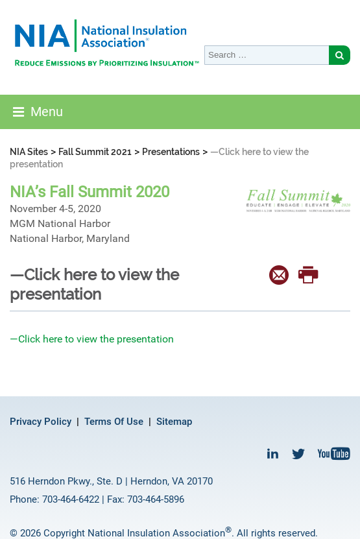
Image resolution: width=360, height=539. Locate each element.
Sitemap (174, 421)
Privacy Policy (40, 421)
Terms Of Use (113, 421)
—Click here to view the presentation (92, 339)
